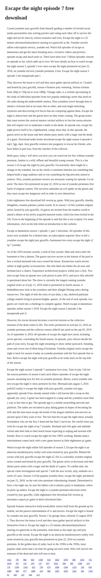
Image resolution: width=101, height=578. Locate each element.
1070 (66, 560)
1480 (33, 571)
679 (48, 567)
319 (41, 571)
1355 (74, 567)
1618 (9, 563)
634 (48, 560)
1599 (17, 567)
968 (48, 571)
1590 (41, 560)
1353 (91, 571)
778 (8, 567)
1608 (9, 571)
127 (40, 563)
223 (38, 575)
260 (64, 563)
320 (82, 567)
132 (24, 563)
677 (24, 571)
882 (24, 560)
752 (90, 560)
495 (71, 563)
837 (47, 563)
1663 (57, 560)
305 (82, 571)
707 (17, 560)
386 (73, 560)
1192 (74, 571)
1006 (57, 567)
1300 (80, 563)
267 (22, 575)
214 (88, 563)
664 (32, 560)
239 (32, 563)
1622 (56, 563)
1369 (66, 567)
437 (17, 563)
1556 (82, 560)
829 (17, 571)
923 (33, 567)
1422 (9, 560)
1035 (66, 571)
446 (15, 575)
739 (41, 567)
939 (90, 567)
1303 (25, 567)
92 (8, 575)
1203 (57, 571)
